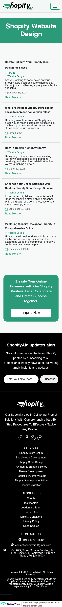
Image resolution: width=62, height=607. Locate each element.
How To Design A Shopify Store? (25, 148)
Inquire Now (31, 313)
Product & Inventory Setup (31, 476)
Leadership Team (31, 507)
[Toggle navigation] (55, 6)
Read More (13, 97)
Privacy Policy (31, 521)
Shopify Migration (31, 485)
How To (11, 73)
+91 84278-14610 (33, 540)
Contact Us (31, 512)
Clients (31, 498)
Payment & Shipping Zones (31, 467)
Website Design (15, 76)
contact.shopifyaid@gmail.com (33, 545)
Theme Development (31, 471)
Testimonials (31, 503)
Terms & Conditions (31, 517)
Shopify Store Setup (31, 453)
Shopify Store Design (31, 462)
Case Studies (31, 526)
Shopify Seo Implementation (31, 480)
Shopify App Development (31, 457)
